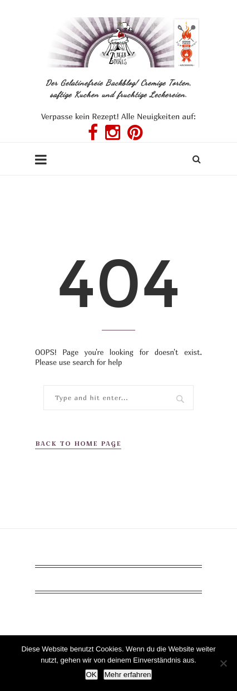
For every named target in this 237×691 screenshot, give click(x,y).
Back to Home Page (78, 443)
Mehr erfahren (128, 674)
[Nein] (223, 663)
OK (91, 674)
